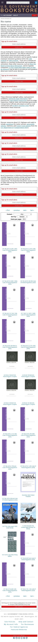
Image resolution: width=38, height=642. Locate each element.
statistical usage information (18, 99)
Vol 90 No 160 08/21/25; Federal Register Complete (10, 403)
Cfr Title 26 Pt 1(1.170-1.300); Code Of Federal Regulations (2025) (28, 347)
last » (32, 210)
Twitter (17, 638)
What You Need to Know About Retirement (18, 65)
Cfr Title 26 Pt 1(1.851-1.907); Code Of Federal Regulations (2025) (9, 250)
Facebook (14, 638)
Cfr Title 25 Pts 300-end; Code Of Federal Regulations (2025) (10, 499)
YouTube (22, 638)
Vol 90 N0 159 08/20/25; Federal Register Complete (28, 375)
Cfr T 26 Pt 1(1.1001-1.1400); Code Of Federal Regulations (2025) (28, 315)
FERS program (13, 60)
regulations (9, 124)
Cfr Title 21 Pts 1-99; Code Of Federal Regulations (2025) (28, 589)
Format (9, 214)
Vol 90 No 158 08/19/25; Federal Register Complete (10, 375)
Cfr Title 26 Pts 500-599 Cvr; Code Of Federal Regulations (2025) (10, 347)
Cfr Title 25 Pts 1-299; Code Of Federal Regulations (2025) (28, 466)
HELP (15, 15)
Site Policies (10, 622)
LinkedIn (27, 638)
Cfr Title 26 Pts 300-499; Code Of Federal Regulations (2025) (28, 281)
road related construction (18, 100)
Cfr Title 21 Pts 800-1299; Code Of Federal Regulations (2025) (10, 590)
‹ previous (16, 210)
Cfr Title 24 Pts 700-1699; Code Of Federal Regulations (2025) (28, 435)
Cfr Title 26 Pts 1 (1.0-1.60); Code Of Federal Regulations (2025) (10, 435)
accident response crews (20, 106)
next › (25, 210)
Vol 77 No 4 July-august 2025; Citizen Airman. (9, 527)
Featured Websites (19, 629)
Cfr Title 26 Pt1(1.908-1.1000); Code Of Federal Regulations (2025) (9, 282)
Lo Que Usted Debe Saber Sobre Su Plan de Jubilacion (18, 68)
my (6, 15)
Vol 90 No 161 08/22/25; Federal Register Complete (28, 403)
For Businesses (27, 624)
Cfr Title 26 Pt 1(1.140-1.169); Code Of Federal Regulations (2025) (9, 315)
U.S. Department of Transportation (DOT (14, 128)
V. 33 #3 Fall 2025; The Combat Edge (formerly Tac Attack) (28, 527)
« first (8, 210)
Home (2, 18)
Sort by (13, 217)
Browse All (8, 18)
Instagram (19, 638)
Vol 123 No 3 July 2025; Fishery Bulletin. (10, 555)
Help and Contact (26, 622)
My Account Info (11, 624)
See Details (19, 607)
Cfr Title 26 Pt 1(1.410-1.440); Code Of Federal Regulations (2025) (28, 250)
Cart (34, 15)
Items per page (16, 219)
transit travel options (23, 126)
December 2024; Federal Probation (28, 495)
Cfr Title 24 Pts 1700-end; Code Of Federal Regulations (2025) (10, 467)
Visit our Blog (19, 636)
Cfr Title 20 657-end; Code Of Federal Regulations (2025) (28, 558)
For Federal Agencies (19, 627)
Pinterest (24, 638)
